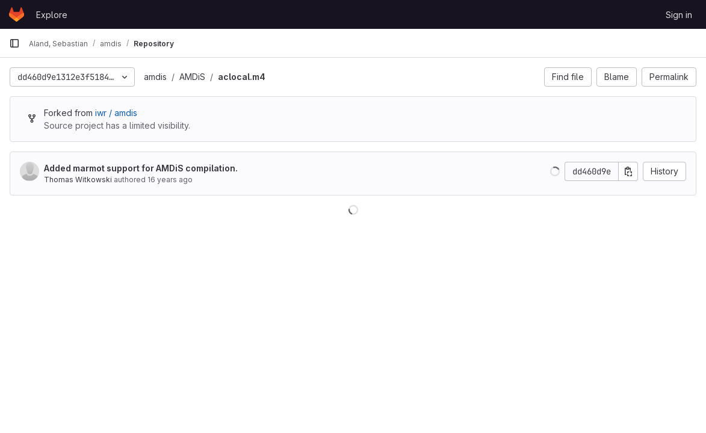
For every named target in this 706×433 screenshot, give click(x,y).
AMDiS (192, 77)
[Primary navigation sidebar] (14, 43)
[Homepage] (16, 14)
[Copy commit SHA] (628, 171)
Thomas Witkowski (78, 179)
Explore (51, 15)
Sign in (679, 15)
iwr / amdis (116, 113)
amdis (155, 77)
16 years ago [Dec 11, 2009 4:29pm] (170, 179)
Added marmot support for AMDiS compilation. (141, 168)
